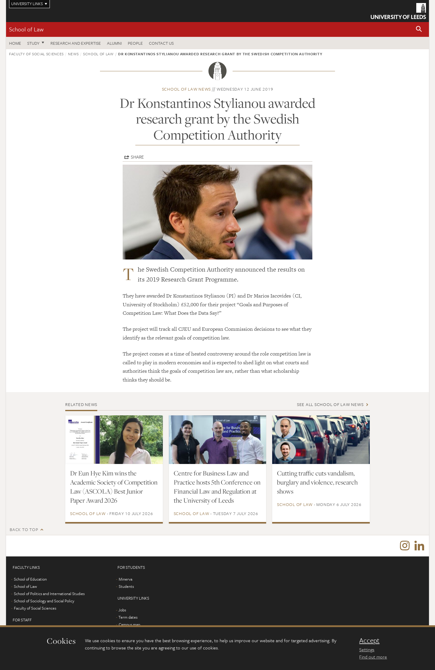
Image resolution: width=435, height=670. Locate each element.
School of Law (26, 29)
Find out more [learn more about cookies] (373, 656)
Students (126, 586)
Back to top (24, 529)
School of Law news (186, 89)
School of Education (30, 579)
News (73, 53)
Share (137, 156)
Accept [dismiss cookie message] (369, 640)
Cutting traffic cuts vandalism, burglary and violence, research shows (317, 482)
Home (15, 43)
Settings (366, 649)
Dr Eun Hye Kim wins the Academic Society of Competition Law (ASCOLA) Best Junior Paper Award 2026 (114, 487)
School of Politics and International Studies (49, 594)
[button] (419, 29)
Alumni (114, 43)
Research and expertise (75, 43)
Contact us (161, 43)
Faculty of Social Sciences (36, 53)
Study (33, 43)
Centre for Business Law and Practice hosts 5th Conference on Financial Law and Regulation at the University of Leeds (217, 487)
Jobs (122, 610)
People (135, 43)
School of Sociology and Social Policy (44, 601)
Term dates (127, 617)
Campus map (129, 624)
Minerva (125, 579)
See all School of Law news (330, 404)
